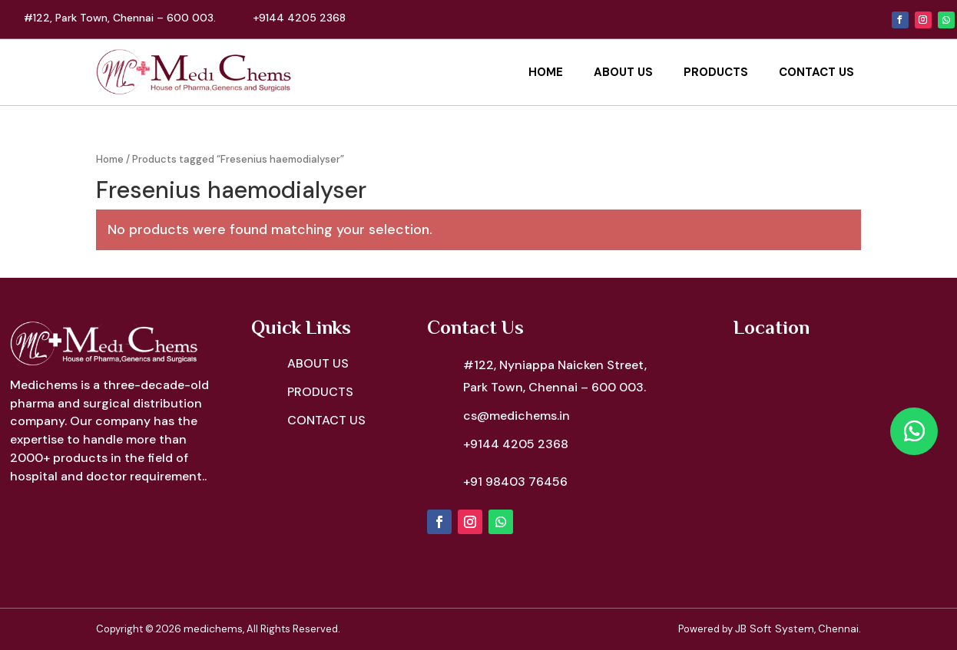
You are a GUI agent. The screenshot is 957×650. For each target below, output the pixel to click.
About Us (623, 72)
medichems (213, 628)
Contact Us (816, 72)
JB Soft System (774, 628)
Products (716, 72)
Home (545, 72)
